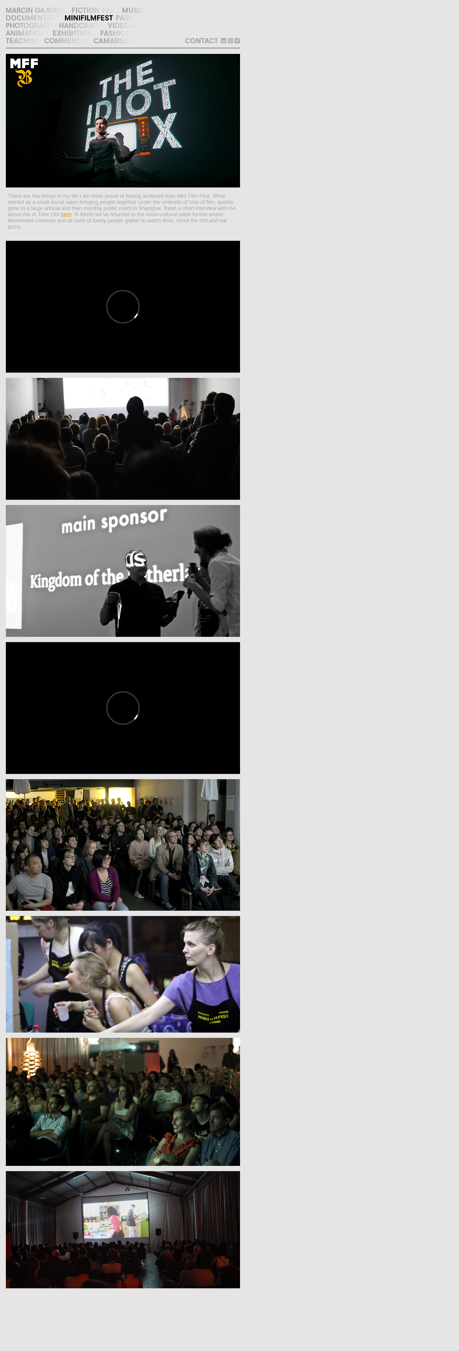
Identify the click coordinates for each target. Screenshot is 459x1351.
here (66, 214)
